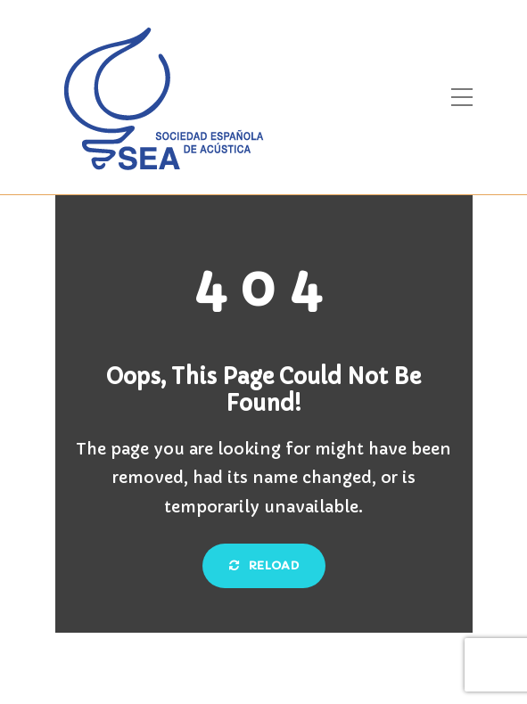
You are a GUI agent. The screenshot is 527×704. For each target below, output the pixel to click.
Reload (264, 565)
